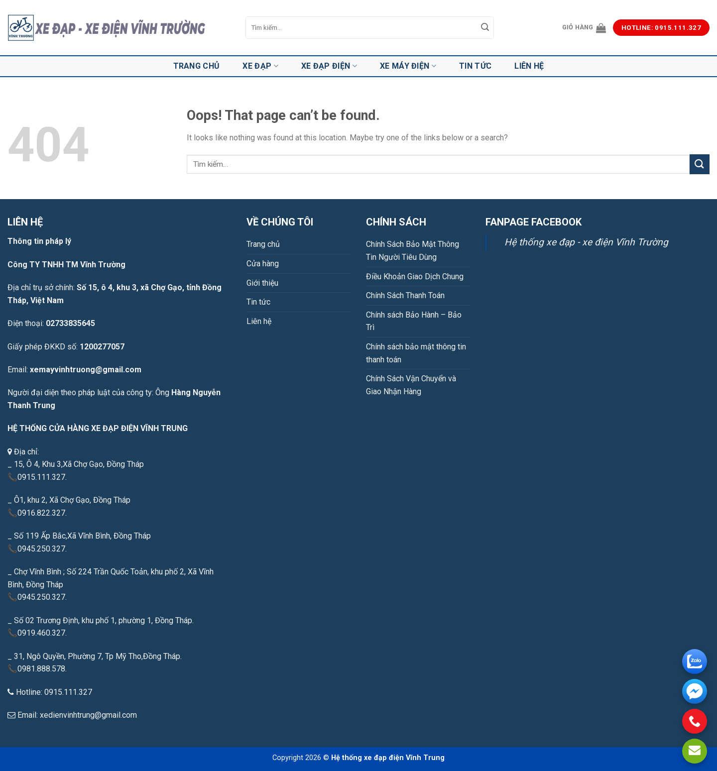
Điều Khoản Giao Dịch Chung (415, 276)
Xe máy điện (408, 66)
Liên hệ (529, 66)
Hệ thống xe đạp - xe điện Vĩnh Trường (586, 242)
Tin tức (475, 66)
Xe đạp (260, 66)
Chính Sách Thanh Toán (405, 295)
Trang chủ (196, 66)
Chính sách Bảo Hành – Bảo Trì (414, 321)
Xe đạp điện (329, 66)
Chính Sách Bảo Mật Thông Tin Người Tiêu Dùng (412, 250)
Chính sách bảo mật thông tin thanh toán (416, 353)
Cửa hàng (262, 263)
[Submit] (485, 27)
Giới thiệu (262, 283)
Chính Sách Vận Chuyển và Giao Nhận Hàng (411, 385)
